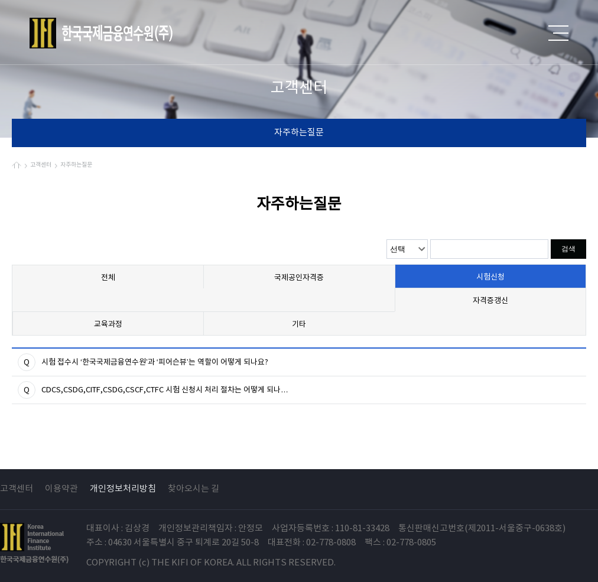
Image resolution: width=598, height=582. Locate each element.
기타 (299, 324)
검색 (568, 249)
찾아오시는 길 (193, 489)
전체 (108, 278)
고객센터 (16, 489)
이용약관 (61, 489)
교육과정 (108, 324)
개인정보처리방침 (123, 489)
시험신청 (490, 277)
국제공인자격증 (299, 278)
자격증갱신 (490, 301)
